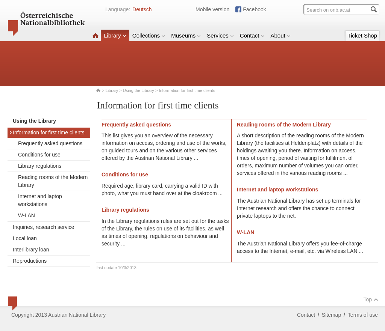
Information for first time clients (47, 132)
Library (115, 35)
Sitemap (331, 315)
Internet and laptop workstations (40, 200)
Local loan (25, 238)
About (281, 35)
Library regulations (39, 166)
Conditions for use (39, 155)
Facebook (254, 9)
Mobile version (212, 9)
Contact (252, 35)
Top (370, 299)
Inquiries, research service (43, 227)
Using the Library (138, 90)
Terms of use (363, 315)
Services (220, 35)
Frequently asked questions (50, 143)
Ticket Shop (362, 35)
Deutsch (142, 9)
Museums (186, 35)
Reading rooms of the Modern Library (53, 181)
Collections (148, 35)
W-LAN (26, 215)
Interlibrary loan (31, 250)
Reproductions (30, 261)
